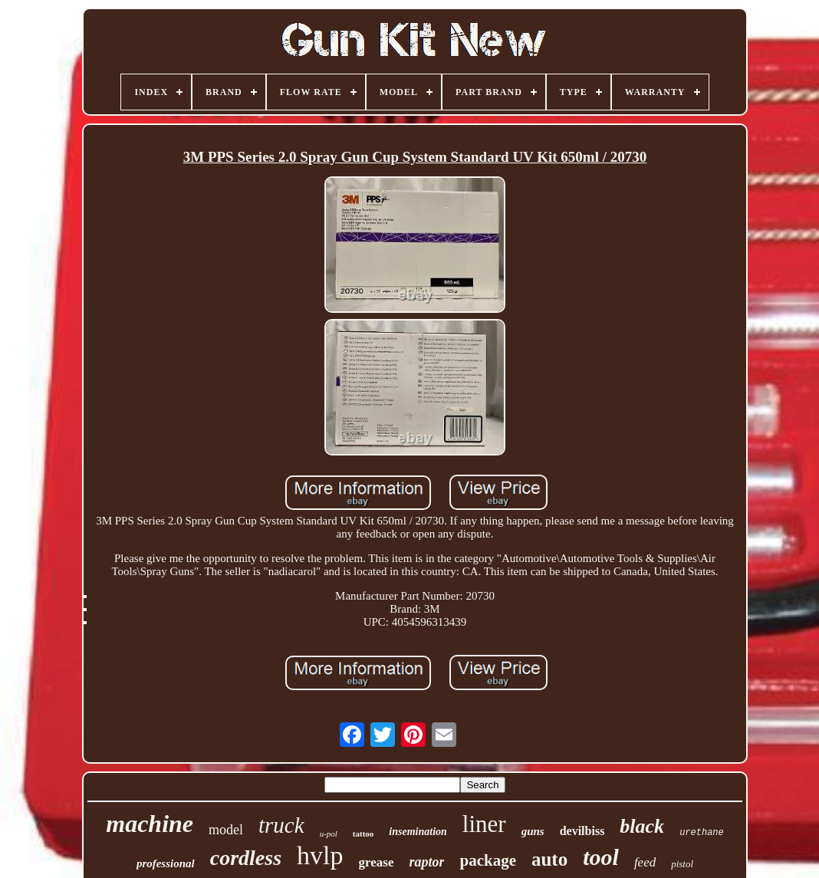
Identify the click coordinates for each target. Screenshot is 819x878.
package (487, 860)
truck (281, 825)
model (226, 829)
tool (601, 857)
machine (149, 823)
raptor (426, 862)
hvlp (320, 855)
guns (532, 831)
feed (645, 862)
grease (376, 862)
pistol (682, 864)
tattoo (363, 833)
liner (484, 824)
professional (165, 863)
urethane (701, 832)
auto (549, 859)
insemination (417, 831)
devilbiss (582, 830)
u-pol (328, 833)
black (642, 826)
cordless (245, 858)
